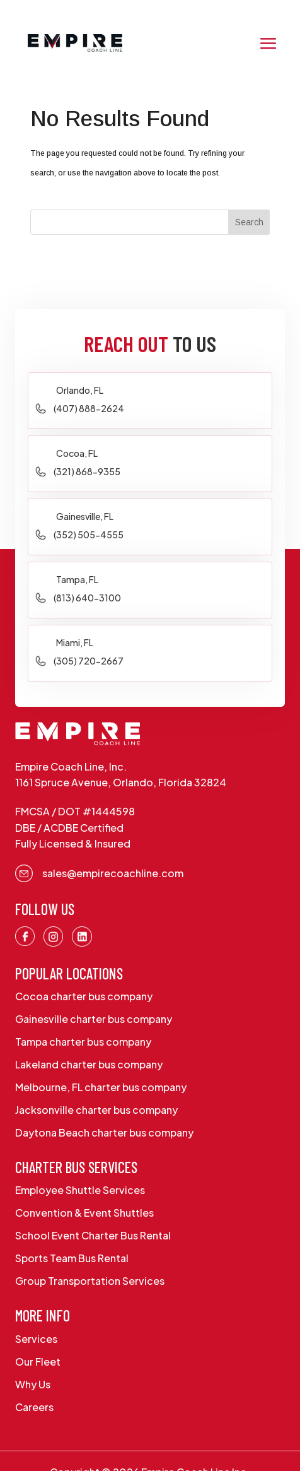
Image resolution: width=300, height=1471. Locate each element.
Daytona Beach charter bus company (104, 1132)
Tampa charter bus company (83, 1041)
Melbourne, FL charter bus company (101, 1087)
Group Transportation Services (89, 1280)
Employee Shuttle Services (80, 1189)
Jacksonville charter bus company (96, 1109)
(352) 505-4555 (89, 534)
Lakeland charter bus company (89, 1064)
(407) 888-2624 (89, 408)
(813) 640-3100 (87, 597)
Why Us (32, 1384)
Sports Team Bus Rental (72, 1258)
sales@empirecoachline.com (112, 873)
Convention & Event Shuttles (84, 1212)
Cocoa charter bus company (84, 996)
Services (36, 1338)
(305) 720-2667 (89, 660)
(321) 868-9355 (87, 471)
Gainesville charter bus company (93, 1018)
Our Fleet (38, 1361)
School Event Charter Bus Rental (93, 1235)
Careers (34, 1407)
